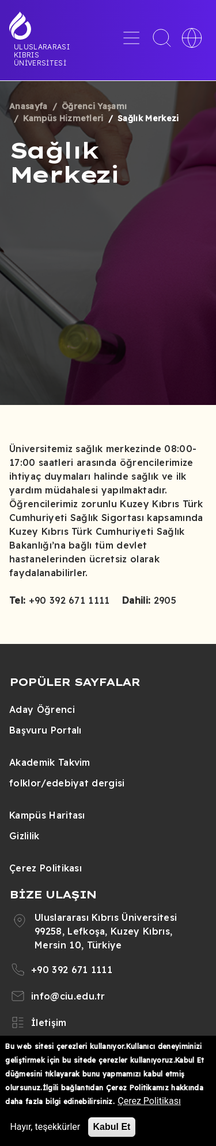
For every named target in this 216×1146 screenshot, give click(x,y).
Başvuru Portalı (45, 730)
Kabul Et (112, 1127)
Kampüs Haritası (47, 815)
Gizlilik (24, 836)
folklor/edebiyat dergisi (67, 783)
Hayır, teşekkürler (45, 1126)
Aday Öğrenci (42, 709)
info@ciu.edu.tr (68, 996)
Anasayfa (28, 106)
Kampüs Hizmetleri (63, 118)
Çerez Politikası (45, 868)
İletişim (49, 1022)
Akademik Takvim (49, 762)
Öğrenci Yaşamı (94, 106)
